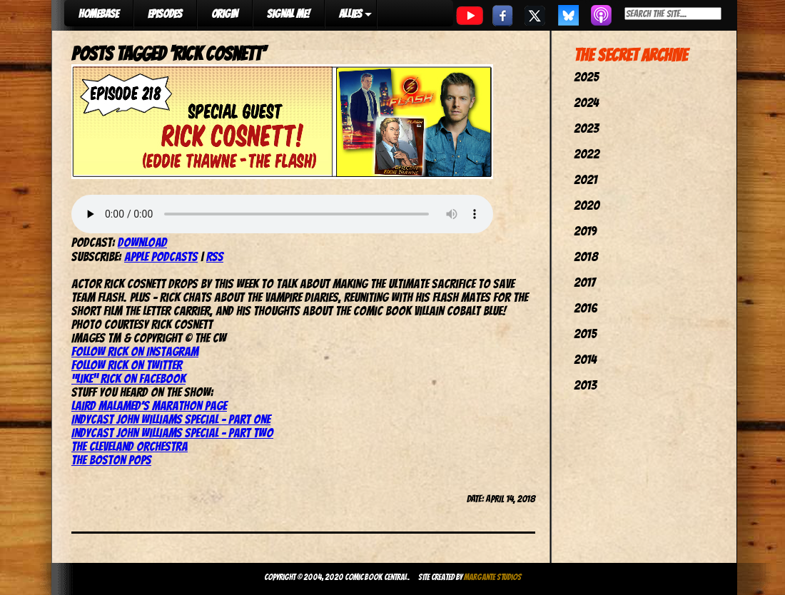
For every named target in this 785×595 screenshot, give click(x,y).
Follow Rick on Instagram (134, 351)
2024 (586, 102)
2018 (586, 256)
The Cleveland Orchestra (129, 446)
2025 (586, 76)
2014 (585, 359)
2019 (585, 231)
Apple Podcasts (161, 256)
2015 (585, 333)
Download (142, 242)
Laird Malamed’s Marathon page (149, 405)
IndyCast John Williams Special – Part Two (172, 432)
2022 (586, 154)
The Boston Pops (111, 460)
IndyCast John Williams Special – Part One (170, 419)
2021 (585, 179)
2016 (585, 308)
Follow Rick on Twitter (126, 365)
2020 (586, 205)
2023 (586, 128)
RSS (214, 256)
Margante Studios (493, 576)
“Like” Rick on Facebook (128, 378)
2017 (584, 282)
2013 (585, 385)
